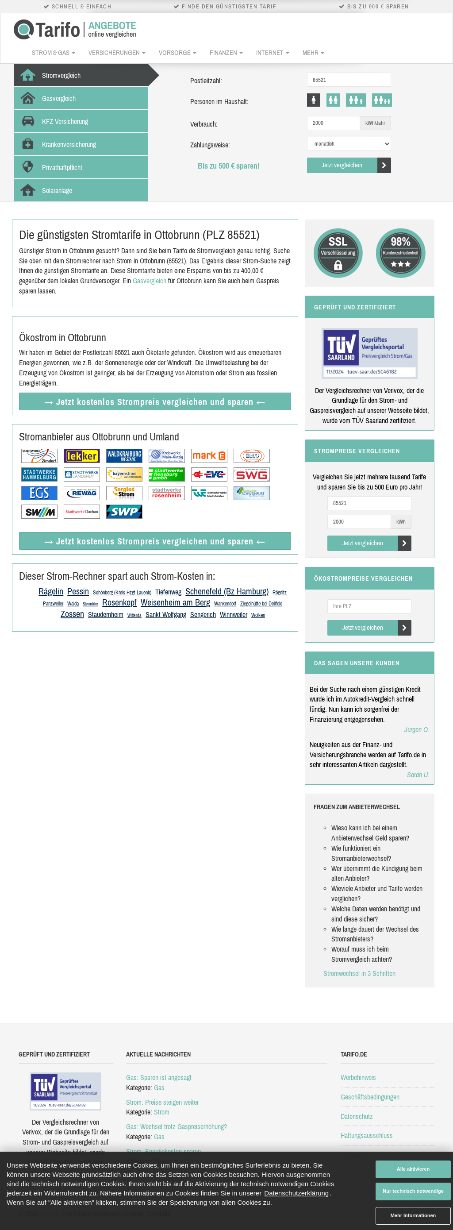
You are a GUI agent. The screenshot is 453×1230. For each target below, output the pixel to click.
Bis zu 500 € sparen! (229, 165)
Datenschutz (357, 1116)
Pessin (78, 591)
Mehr (313, 52)
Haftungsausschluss (367, 1135)
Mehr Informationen (413, 1215)
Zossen (72, 614)
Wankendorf (225, 604)
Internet (272, 52)
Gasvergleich (149, 281)
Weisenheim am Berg (175, 602)
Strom (161, 1112)
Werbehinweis (358, 1077)
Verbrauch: (204, 124)
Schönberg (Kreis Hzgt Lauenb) (122, 593)
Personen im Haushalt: (219, 101)
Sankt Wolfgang (166, 614)
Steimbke (90, 604)
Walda (73, 604)
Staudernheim (105, 614)
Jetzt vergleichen (356, 165)
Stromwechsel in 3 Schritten (359, 973)
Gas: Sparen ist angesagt (159, 1077)
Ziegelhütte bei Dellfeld (261, 604)
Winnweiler (233, 614)
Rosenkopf (119, 602)
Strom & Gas (53, 52)
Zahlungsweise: (210, 145)
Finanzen (226, 52)
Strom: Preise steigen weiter (162, 1102)
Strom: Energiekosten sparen (163, 1151)
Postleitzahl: (206, 81)
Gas (159, 1087)
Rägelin (50, 591)
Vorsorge (177, 52)
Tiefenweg (168, 592)
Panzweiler (53, 604)
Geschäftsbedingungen (370, 1097)
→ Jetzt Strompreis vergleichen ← (154, 402)
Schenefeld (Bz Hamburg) (227, 591)
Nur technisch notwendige (413, 1191)
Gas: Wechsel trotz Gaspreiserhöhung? (176, 1126)
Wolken (258, 615)
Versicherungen (117, 52)
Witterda (134, 615)
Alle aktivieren (413, 1169)
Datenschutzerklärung (296, 1193)
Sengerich (203, 614)
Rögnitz (280, 593)
